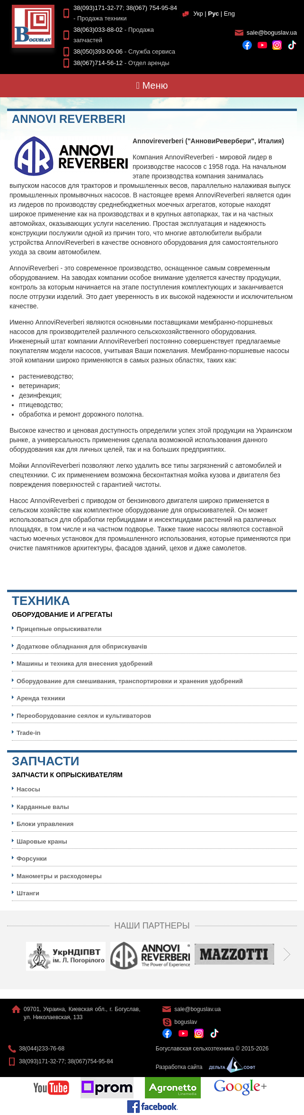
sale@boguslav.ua (272, 32)
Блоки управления (45, 823)
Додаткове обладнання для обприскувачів (82, 646)
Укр (198, 13)
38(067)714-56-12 (98, 62)
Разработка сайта (203, 1067)
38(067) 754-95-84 (151, 7)
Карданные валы (43, 806)
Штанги (28, 893)
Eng (229, 13)
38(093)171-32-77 (98, 7)
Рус (213, 13)
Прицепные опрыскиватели (59, 628)
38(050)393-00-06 (98, 51)
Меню (152, 85)
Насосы (28, 789)
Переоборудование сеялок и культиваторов (84, 715)
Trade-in (29, 732)
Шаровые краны (42, 841)
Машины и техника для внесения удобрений (84, 663)
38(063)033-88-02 (98, 29)
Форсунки (32, 858)
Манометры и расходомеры (59, 876)
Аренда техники (41, 698)
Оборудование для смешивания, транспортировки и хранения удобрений (130, 681)
